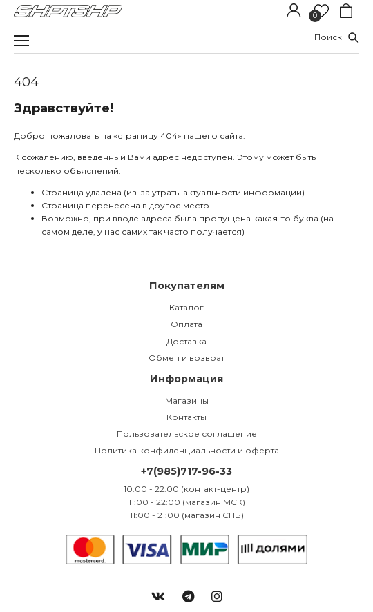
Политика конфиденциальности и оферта (187, 450)
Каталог (186, 307)
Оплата (186, 324)
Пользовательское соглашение (187, 433)
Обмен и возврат (186, 358)
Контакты (186, 417)
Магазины (187, 400)
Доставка (186, 341)
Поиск (336, 37)
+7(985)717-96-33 (186, 471)
